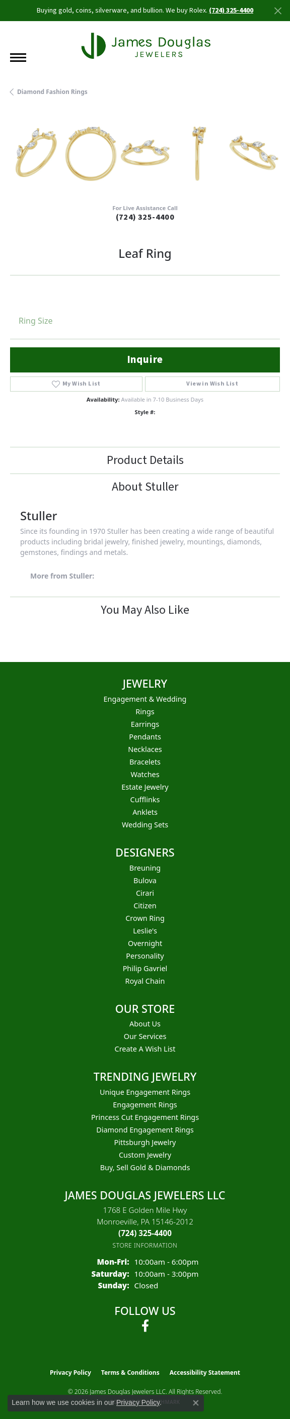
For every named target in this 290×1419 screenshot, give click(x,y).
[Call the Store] (145, 1233)
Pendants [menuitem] (145, 736)
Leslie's (145, 930)
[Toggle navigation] (18, 57)
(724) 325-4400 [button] (231, 11)
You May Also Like (145, 610)
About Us (145, 1023)
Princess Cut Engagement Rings (145, 1117)
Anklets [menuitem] (145, 812)
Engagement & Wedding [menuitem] (145, 699)
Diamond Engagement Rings (144, 1129)
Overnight (145, 943)
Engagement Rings (145, 1104)
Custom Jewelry (145, 1155)
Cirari (145, 893)
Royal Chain (145, 981)
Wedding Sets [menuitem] (145, 824)
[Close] (277, 11)
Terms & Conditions (130, 1372)
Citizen (145, 905)
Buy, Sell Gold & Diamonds (145, 1167)
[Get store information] (145, 1245)
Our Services (145, 1036)
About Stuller (145, 487)
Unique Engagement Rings (145, 1092)
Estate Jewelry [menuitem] (144, 787)
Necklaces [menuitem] (145, 749)
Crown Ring (145, 918)
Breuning (145, 868)
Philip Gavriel (145, 968)
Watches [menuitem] (144, 774)
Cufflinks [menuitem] (145, 799)
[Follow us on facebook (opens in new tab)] (145, 1326)
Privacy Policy (70, 1372)
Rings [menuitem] (144, 711)
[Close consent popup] (196, 1403)
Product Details (145, 460)
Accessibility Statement (205, 1372)
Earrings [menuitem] (145, 724)
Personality (145, 956)
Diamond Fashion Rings (52, 91)
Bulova (145, 880)
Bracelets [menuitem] (145, 762)
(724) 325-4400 (145, 217)
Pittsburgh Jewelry (145, 1142)
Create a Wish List (145, 1049)
